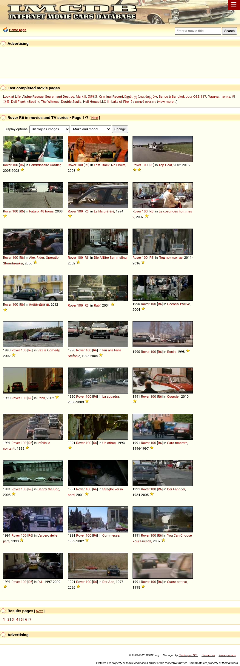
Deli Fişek (18, 101)
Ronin (171, 352)
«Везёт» (33, 101)
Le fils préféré (104, 211)
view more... (167, 101)
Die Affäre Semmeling (110, 257)
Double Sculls (71, 101)
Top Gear (165, 165)
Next (94, 118)
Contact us (208, 655)
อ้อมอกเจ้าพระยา (143, 101)
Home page (17, 30)
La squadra (110, 396)
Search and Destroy (59, 96)
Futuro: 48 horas (41, 211)
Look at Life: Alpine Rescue (23, 96)
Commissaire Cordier (45, 165)
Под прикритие (170, 257)
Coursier (173, 396)
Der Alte (108, 582)
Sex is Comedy (49, 350)
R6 (22, 165)
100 (15, 165)
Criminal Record (111, 96)
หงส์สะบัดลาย (39, 304)
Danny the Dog (48, 489)
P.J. (40, 582)
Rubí (97, 305)
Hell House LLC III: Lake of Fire (106, 101)
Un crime (109, 443)
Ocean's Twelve (178, 304)
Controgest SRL (188, 655)
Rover (7, 165)
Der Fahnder (176, 489)
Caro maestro (177, 443)
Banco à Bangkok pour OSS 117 (182, 96)
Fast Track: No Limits (109, 165)
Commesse (110, 535)
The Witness (50, 101)
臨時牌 (93, 96)
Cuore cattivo (177, 582)
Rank (41, 398)
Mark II (81, 96)
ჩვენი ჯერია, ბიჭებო (140, 96)
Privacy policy (227, 655)
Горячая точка (219, 96)
